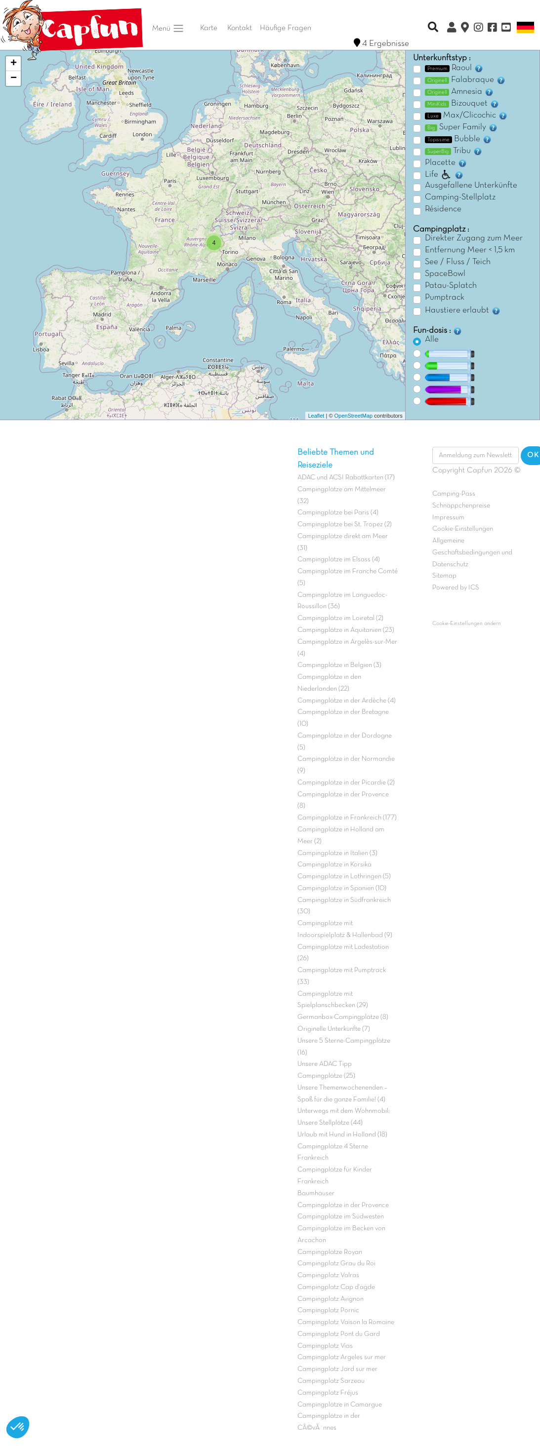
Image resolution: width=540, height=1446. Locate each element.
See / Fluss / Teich (458, 262)
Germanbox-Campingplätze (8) (342, 1017)
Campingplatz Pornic (328, 1310)
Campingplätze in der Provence (343, 1205)
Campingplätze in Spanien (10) (341, 888)
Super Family (461, 127)
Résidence (443, 209)
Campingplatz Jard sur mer (337, 1369)
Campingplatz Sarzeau (331, 1381)
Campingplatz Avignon (330, 1299)
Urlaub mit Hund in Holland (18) (342, 1135)
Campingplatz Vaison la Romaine (345, 1322)
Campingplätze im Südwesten (340, 1216)
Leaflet (316, 416)
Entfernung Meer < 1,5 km (470, 250)
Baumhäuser (315, 1193)
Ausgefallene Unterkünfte (471, 186)
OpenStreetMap (353, 416)
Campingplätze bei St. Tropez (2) (344, 524)
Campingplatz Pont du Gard (338, 1334)
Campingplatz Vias (325, 1346)
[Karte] (464, 29)
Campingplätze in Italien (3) (337, 853)
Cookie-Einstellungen (462, 529)
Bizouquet (462, 104)
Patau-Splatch (451, 286)
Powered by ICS (455, 588)
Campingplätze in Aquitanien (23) (345, 630)
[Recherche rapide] (433, 28)
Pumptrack (444, 298)
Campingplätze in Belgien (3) (339, 665)
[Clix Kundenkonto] (451, 29)
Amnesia (459, 92)
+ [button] (13, 63)
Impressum (448, 517)
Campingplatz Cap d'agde (336, 1287)
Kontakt (239, 28)
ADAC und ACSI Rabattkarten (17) (346, 477)
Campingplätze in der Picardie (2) (346, 783)
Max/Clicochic (466, 115)
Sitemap (444, 576)
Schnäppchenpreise (461, 506)
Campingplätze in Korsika (334, 864)
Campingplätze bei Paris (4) (337, 512)
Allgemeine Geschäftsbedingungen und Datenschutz (472, 553)
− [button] (13, 78)
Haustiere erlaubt (463, 310)
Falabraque (465, 80)
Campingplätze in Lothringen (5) (344, 876)
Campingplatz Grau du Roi (336, 1263)
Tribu (454, 151)
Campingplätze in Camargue (339, 1405)
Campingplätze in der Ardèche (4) (346, 701)
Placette (446, 163)
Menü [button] (168, 29)
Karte (208, 28)
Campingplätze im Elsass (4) (338, 559)
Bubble (458, 139)
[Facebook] (492, 29)
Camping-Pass (453, 494)
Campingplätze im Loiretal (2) (340, 618)
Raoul (454, 68)
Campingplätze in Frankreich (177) (347, 818)
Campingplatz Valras (328, 1275)
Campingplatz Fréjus (327, 1393)
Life (444, 175)
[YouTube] (506, 29)
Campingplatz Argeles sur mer (341, 1357)
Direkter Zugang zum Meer (474, 238)
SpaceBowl (445, 274)
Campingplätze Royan (329, 1252)
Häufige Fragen (285, 28)
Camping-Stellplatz (460, 197)
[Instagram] (478, 29)
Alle (432, 340)
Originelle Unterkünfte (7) (333, 1029)
